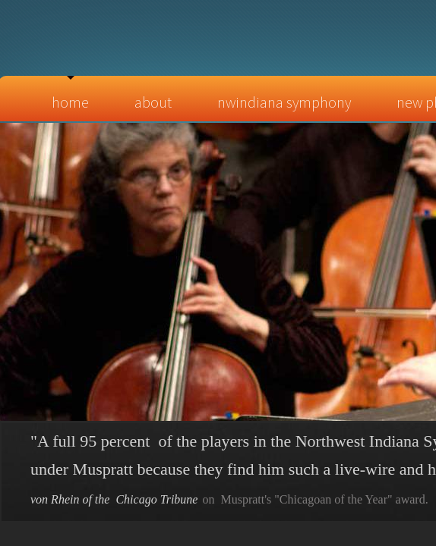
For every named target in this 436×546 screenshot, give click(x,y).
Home (70, 102)
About (153, 102)
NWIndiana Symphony (284, 102)
